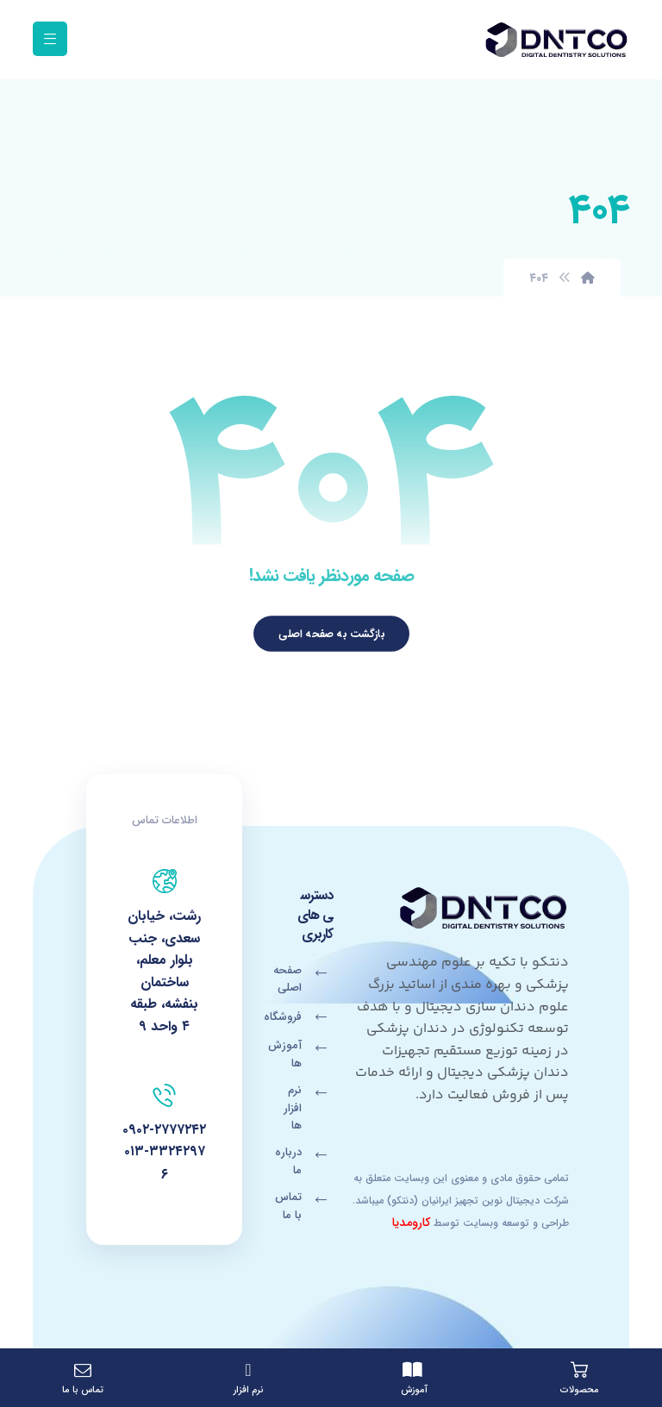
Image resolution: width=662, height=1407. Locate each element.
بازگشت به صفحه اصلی (331, 633)
